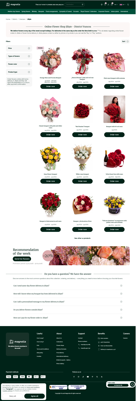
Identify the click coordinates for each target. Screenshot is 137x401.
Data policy (40, 352)
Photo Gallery (60, 363)
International (124, 11)
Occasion (76, 11)
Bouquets (41, 11)
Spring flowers (26, 11)
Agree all (34, 396)
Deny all (12, 396)
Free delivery (60, 352)
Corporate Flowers (103, 11)
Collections (59, 341)
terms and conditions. (33, 387)
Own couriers (103, 338)
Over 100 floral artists (105, 346)
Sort (125, 41)
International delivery (62, 356)
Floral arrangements (52, 11)
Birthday (34, 11)
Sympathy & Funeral (65, 11)
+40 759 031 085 (118, 385)
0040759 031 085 (84, 344)
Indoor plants (115, 11)
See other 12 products (82, 238)
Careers (125, 338)
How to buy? (40, 341)
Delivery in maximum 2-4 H (107, 349)
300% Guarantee (104, 342)
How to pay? (40, 338)
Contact (80, 338)
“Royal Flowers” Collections (88, 11)
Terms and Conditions (43, 349)
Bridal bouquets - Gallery (63, 360)
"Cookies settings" (7, 391)
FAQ (38, 345)
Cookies (39, 356)
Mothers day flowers (14, 11)
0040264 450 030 (84, 348)
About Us (59, 338)
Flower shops (60, 345)
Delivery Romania (61, 349)
